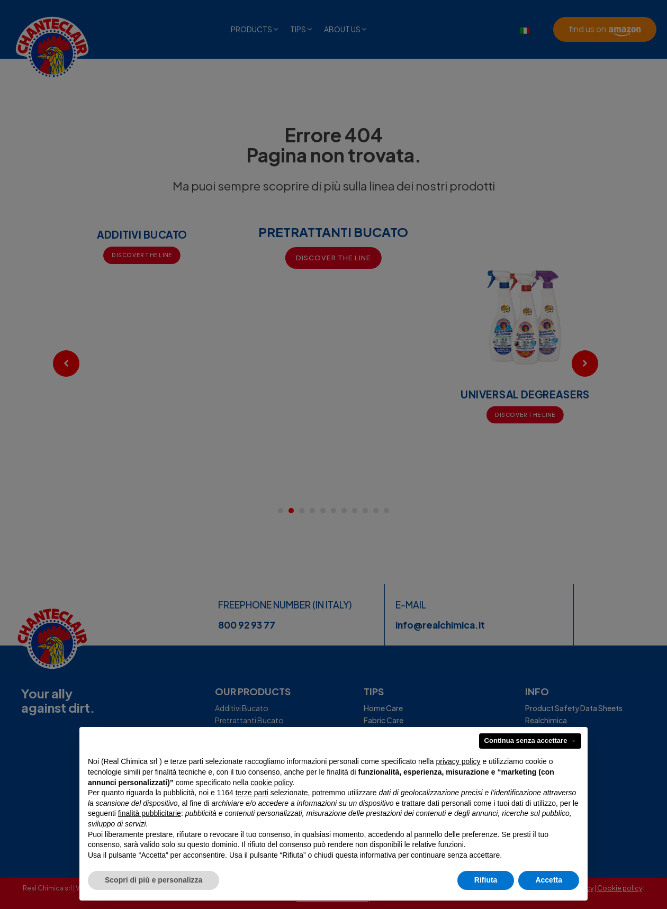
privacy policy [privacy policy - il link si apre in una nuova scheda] (458, 761)
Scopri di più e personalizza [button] (153, 880)
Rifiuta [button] (486, 880)
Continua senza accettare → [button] (530, 740)
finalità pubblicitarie (149, 813)
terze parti (252, 792)
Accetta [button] (548, 880)
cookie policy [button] (271, 782)
